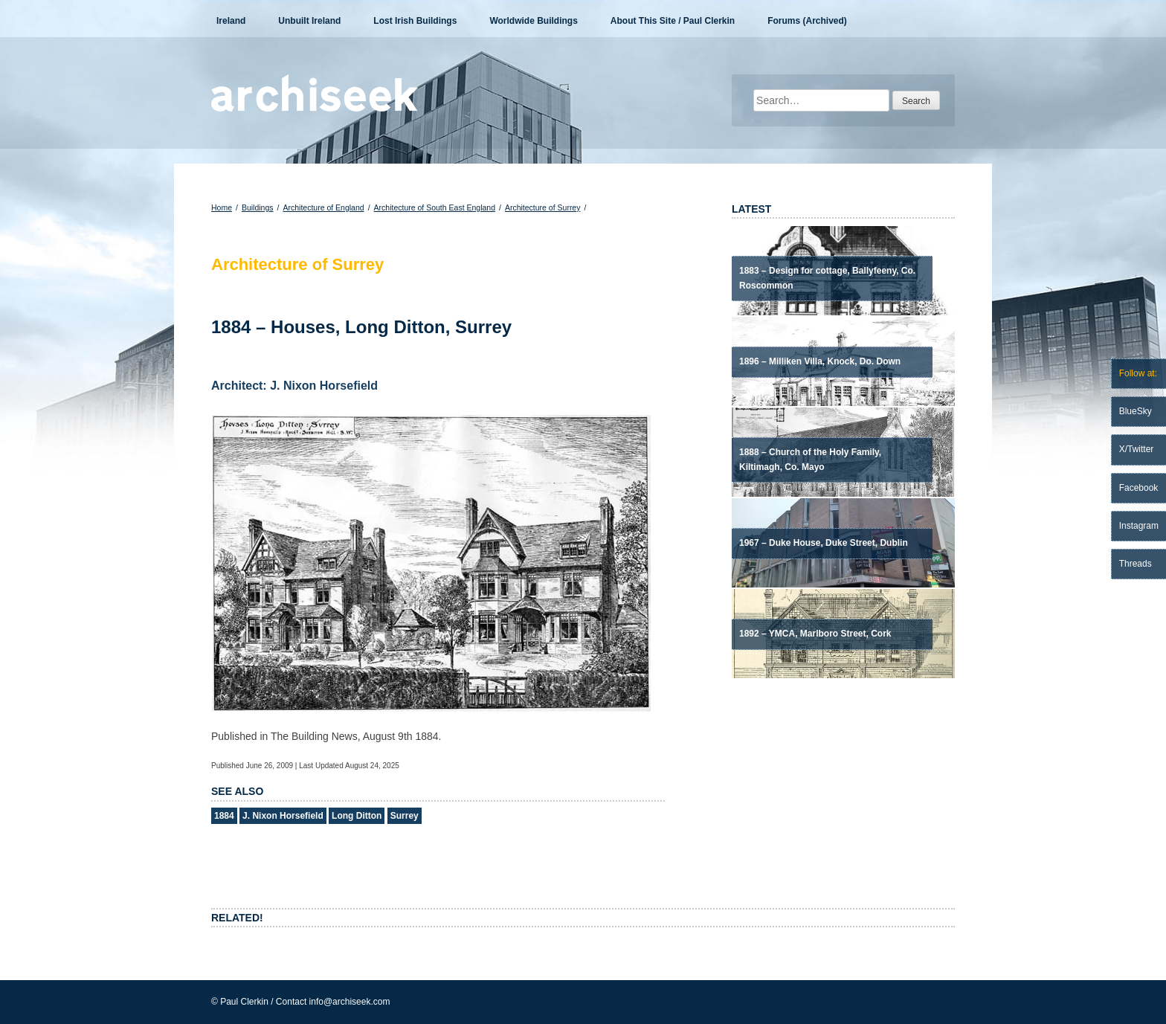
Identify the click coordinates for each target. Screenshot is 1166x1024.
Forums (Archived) (807, 21)
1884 (224, 816)
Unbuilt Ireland (309, 21)
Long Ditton (356, 816)
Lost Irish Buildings (415, 21)
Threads (1135, 563)
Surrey (404, 816)
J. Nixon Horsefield (282, 816)
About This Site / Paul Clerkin (673, 21)
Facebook (1139, 488)
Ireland (230, 21)
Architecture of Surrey (543, 207)
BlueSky (1135, 411)
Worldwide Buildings (533, 21)
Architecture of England (323, 207)
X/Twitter (1136, 449)
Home (221, 207)
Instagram (1139, 526)
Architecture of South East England (434, 207)
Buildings (258, 207)
